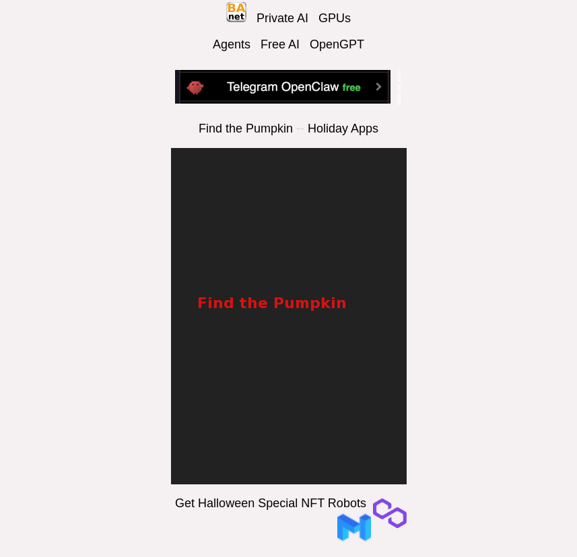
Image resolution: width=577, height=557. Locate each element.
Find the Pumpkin (246, 128)
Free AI (280, 44)
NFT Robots (333, 503)
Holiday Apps (343, 128)
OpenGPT (337, 44)
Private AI (282, 18)
